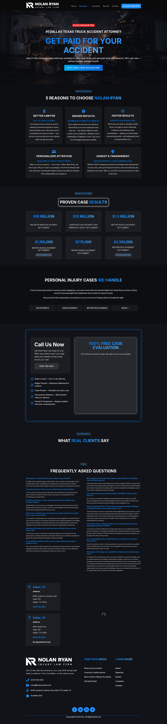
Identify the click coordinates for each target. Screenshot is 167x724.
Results (106, 6)
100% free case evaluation (83, 68)
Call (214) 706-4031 (131, 6)
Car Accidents (42, 308)
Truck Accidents (69, 308)
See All (125, 308)
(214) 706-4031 (46, 366)
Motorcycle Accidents (97, 308)
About (73, 6)
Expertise (83, 6)
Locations (96, 6)
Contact (115, 6)
